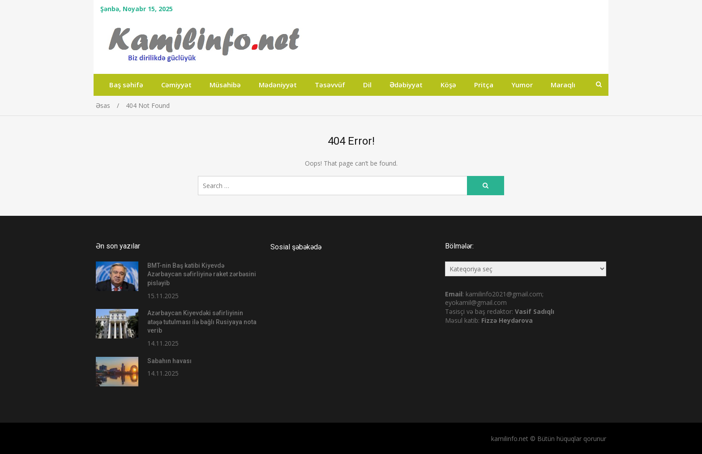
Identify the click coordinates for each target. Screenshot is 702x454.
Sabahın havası (169, 360)
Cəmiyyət (176, 84)
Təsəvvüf (330, 84)
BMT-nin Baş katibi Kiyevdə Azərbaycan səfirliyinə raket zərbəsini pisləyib (201, 274)
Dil (367, 84)
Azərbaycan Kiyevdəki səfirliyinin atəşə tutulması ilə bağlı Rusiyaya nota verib (202, 321)
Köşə (448, 84)
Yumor (522, 84)
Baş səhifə (126, 84)
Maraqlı (563, 84)
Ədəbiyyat (406, 84)
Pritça (483, 84)
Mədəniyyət (278, 84)
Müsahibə (225, 84)
